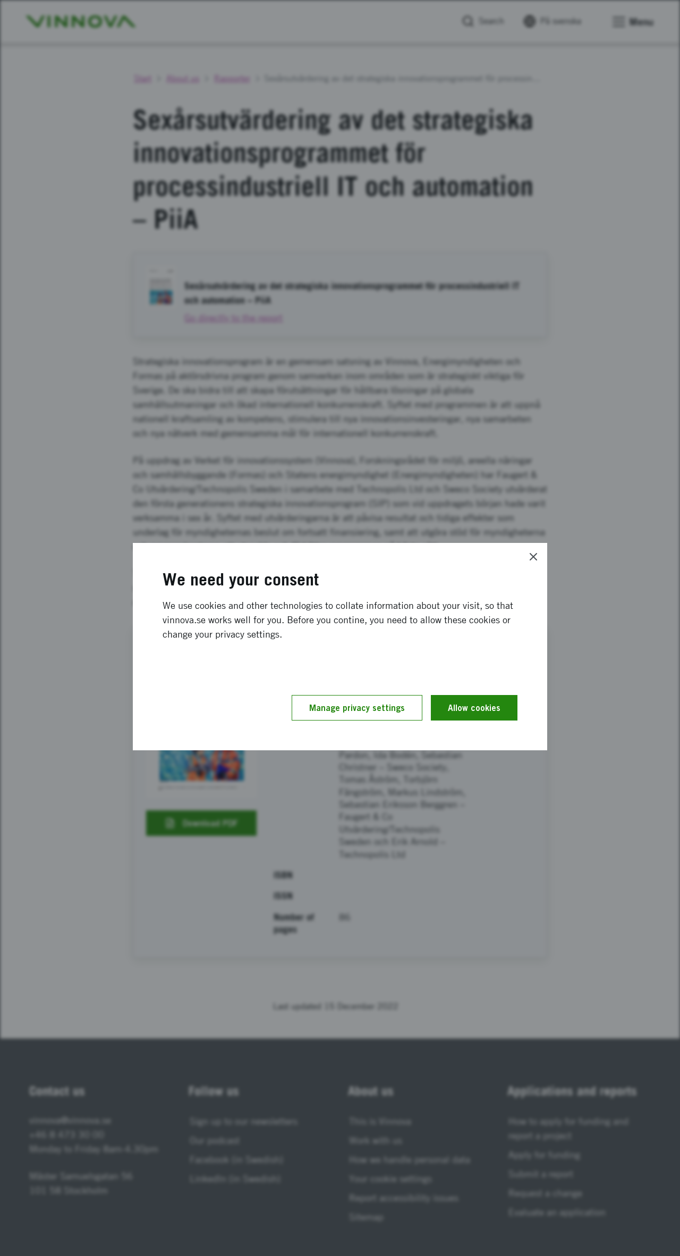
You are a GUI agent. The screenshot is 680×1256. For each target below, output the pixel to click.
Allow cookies (474, 707)
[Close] (533, 556)
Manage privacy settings (357, 707)
